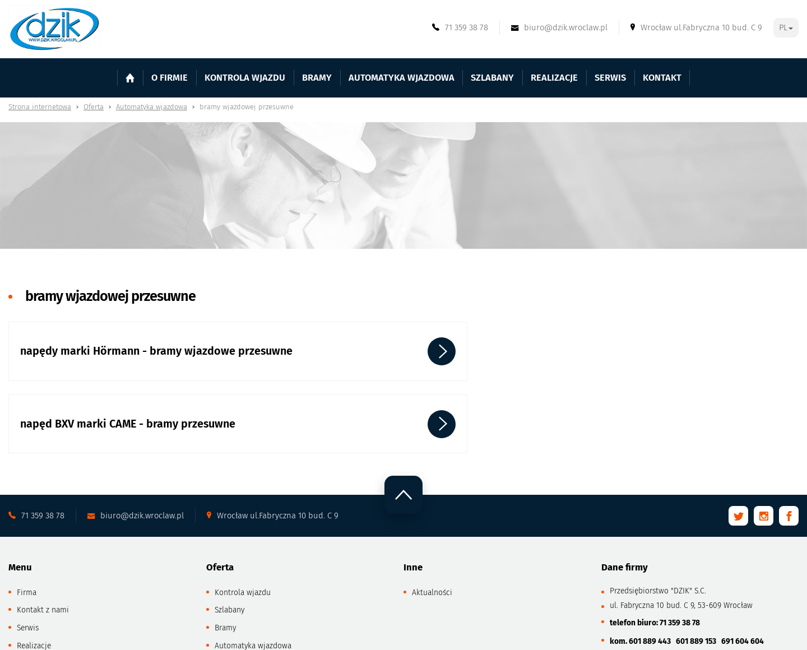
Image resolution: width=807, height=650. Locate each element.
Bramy (225, 567)
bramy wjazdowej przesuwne (247, 107)
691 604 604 (742, 580)
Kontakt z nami (43, 549)
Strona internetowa (39, 107)
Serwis (588, 77)
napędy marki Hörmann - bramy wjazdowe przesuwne (101, 358)
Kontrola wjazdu (264, 77)
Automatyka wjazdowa (151, 107)
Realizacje (537, 77)
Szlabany (229, 549)
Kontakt (635, 77)
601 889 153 (697, 580)
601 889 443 (650, 580)
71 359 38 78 (680, 561)
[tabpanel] (403, 185)
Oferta (94, 107)
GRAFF (305, 634)
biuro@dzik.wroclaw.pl (669, 599)
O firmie (196, 77)
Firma (26, 531)
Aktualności (432, 531)
